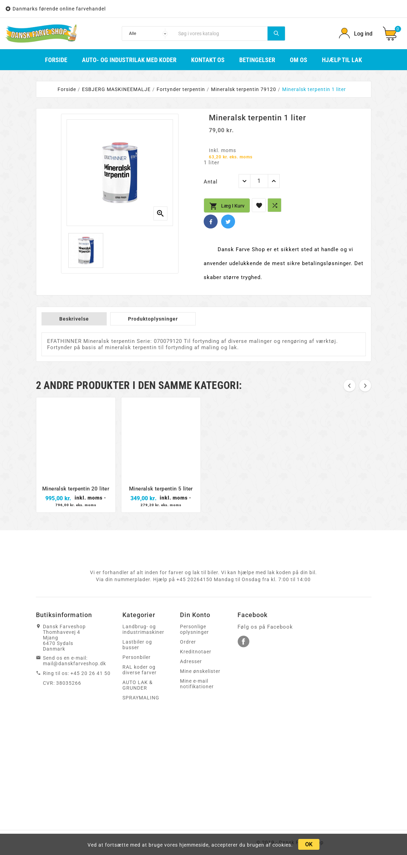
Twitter (228, 221)
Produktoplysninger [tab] (153, 319)
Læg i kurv (226, 206)
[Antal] (259, 181)
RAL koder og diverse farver (139, 669)
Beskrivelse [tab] (74, 319)
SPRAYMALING (140, 697)
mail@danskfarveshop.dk (74, 663)
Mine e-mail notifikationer (197, 683)
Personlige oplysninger (194, 629)
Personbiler (136, 657)
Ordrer (188, 642)
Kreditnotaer (195, 651)
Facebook (211, 221)
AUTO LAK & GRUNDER (137, 685)
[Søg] (221, 33)
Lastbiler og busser (137, 644)
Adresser (191, 661)
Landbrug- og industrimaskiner (143, 629)
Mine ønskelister (200, 671)
